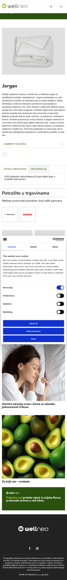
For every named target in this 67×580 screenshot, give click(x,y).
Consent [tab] (12, 247)
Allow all (33, 323)
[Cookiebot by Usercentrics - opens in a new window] (52, 239)
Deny (33, 339)
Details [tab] (33, 247)
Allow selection (33, 331)
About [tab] (55, 247)
